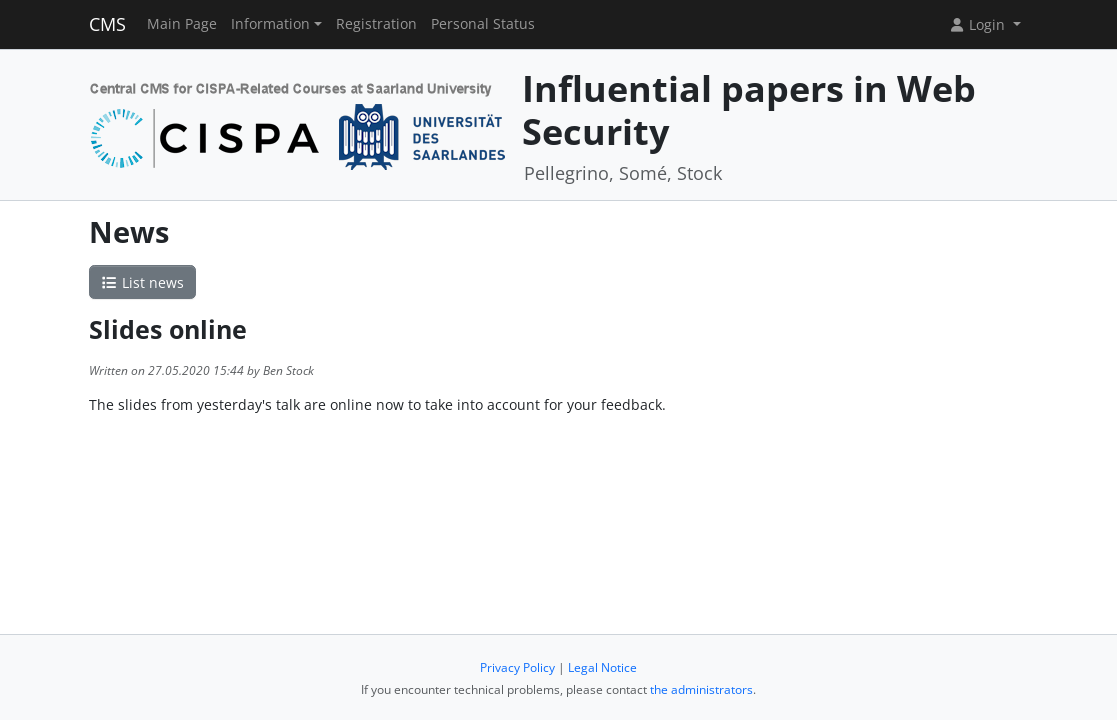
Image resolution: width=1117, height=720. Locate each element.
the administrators (701, 689)
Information (270, 24)
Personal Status (483, 24)
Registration (376, 24)
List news (143, 282)
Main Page (182, 24)
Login (979, 24)
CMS (107, 24)
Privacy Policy (517, 667)
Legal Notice (602, 667)
